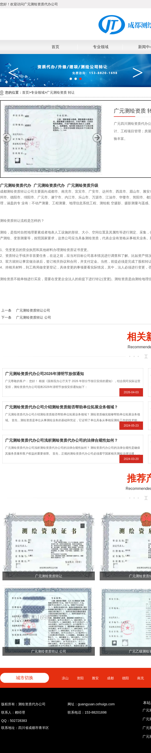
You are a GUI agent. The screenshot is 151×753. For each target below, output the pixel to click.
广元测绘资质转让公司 (33, 310)
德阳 (126, 678)
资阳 (81, 678)
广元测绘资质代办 (15, 185)
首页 (55, 47)
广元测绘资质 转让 (60, 92)
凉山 (66, 678)
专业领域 (100, 47)
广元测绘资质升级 (82, 185)
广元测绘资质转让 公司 (33, 317)
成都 (111, 678)
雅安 (96, 678)
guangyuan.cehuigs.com (96, 704)
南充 (141, 678)
